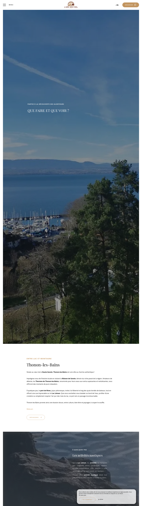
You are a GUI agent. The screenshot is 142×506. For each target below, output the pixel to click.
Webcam (30, 409)
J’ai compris (87, 499)
